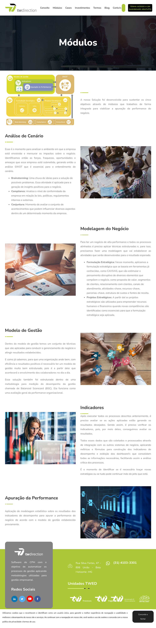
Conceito (44, 7)
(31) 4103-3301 (125, 563)
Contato (117, 7)
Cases (68, 7)
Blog (106, 7)
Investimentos (82, 7)
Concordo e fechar (143, 616)
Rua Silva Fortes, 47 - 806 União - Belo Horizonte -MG (88, 567)
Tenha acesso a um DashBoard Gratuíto (140, 8)
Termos (97, 7)
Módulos (57, 7)
